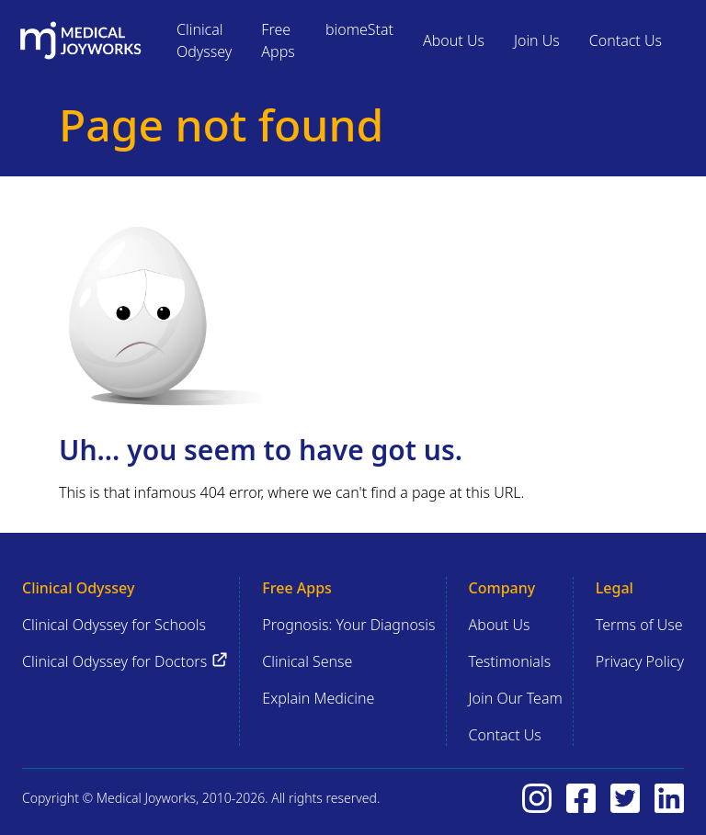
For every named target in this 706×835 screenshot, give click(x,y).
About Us (453, 40)
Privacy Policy (640, 661)
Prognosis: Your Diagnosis (348, 625)
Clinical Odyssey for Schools (114, 625)
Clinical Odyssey (204, 40)
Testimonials (510, 661)
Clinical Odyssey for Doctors (125, 660)
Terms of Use (639, 625)
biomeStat (359, 29)
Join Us (537, 40)
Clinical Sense (307, 661)
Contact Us (625, 40)
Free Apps (277, 40)
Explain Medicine (318, 698)
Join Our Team (516, 698)
